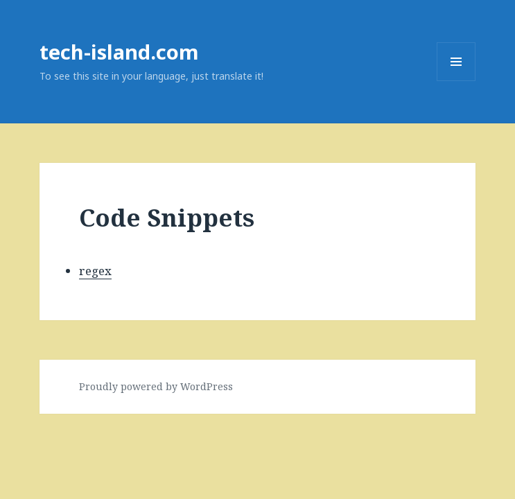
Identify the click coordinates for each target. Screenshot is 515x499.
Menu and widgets (456, 80)
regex (95, 271)
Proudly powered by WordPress (156, 386)
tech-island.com (119, 51)
